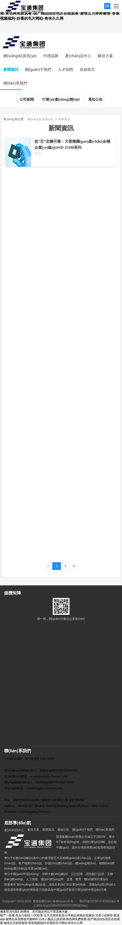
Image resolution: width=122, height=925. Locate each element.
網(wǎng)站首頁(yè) (20, 56)
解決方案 (105, 56)
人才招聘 (65, 69)
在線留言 (87, 69)
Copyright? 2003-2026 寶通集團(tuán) (27, 901)
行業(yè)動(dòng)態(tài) (61, 99)
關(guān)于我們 (38, 69)
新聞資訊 (10, 69)
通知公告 (95, 99)
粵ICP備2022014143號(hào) (97, 901)
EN (107, 6)
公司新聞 (27, 99)
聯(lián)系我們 (15, 83)
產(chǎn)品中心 (78, 56)
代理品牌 (50, 56)
